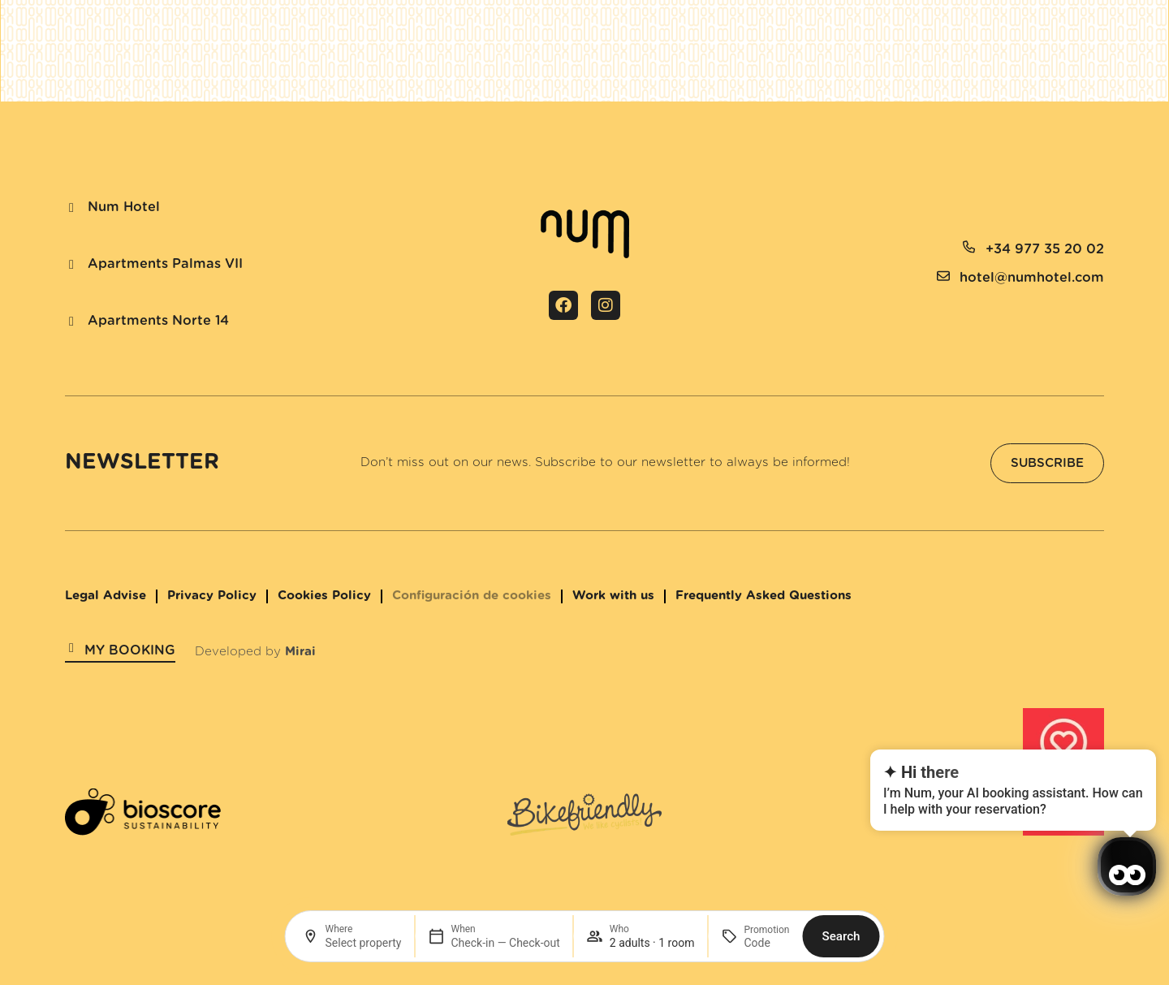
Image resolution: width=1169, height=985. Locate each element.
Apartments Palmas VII (165, 263)
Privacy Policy (212, 596)
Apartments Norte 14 (158, 320)
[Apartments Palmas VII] (71, 264)
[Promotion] (766, 942)
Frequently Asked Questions (763, 596)
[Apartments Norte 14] (71, 321)
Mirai (300, 652)
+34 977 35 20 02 (1045, 249)
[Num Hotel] (71, 207)
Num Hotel (124, 207)
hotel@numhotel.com (1032, 277)
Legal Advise (105, 596)
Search (841, 936)
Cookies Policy (324, 596)
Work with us (613, 596)
